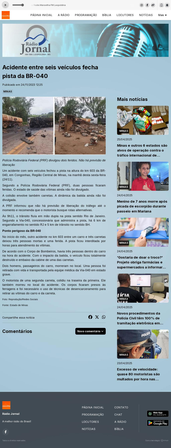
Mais (162, 15)
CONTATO (121, 407)
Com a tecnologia (157, 440)
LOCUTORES (125, 15)
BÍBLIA (106, 15)
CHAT (118, 414)
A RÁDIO (64, 15)
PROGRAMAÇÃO (86, 15)
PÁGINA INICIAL (41, 15)
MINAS (7, 91)
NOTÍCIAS (146, 15)
